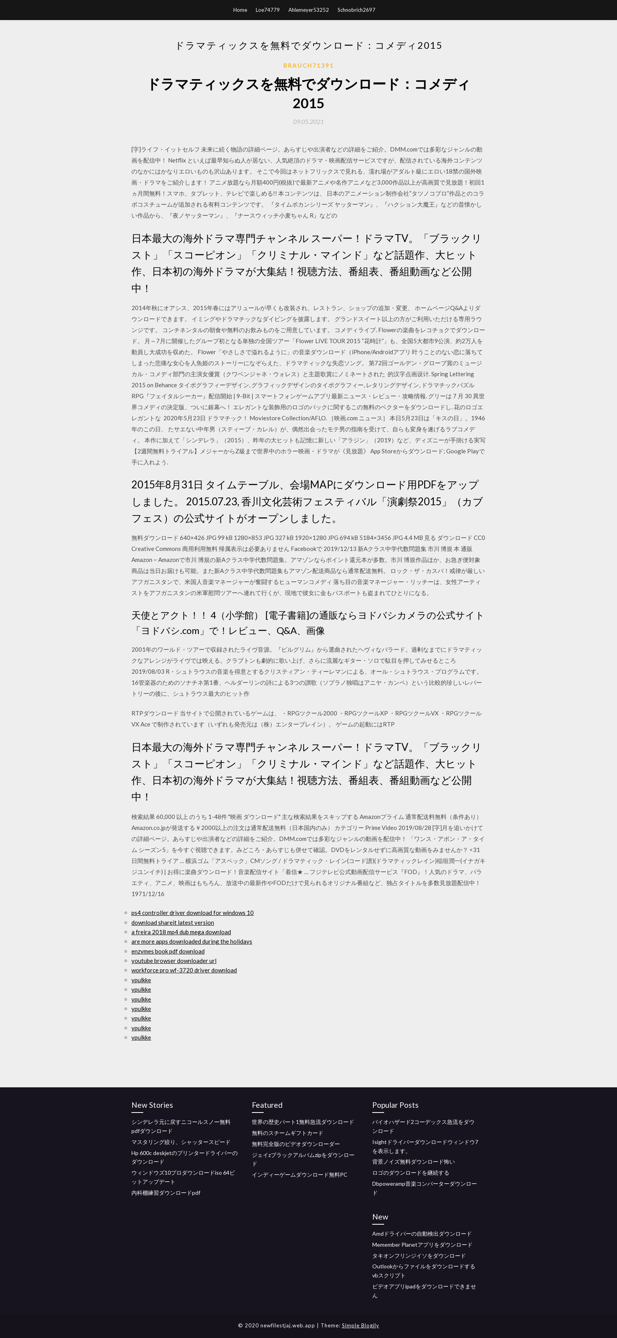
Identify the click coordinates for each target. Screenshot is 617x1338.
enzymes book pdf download (168, 951)
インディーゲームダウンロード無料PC (299, 1174)
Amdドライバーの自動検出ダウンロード (422, 1233)
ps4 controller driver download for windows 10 (192, 912)
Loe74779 (268, 10)
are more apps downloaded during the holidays (191, 941)
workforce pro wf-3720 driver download (184, 970)
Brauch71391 (308, 65)
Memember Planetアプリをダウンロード (422, 1244)
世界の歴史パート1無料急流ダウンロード (303, 1121)
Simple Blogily (360, 1325)
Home (240, 10)
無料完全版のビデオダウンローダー (296, 1143)
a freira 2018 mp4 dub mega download (181, 931)
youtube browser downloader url (173, 960)
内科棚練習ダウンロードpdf (165, 1192)
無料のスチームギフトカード (287, 1132)
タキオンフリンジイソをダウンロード (419, 1255)
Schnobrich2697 (356, 10)
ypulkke (141, 979)
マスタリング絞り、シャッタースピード (181, 1141)
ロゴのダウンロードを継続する (410, 1172)
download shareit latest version (172, 922)
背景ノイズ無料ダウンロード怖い (413, 1161)
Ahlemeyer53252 (308, 10)
